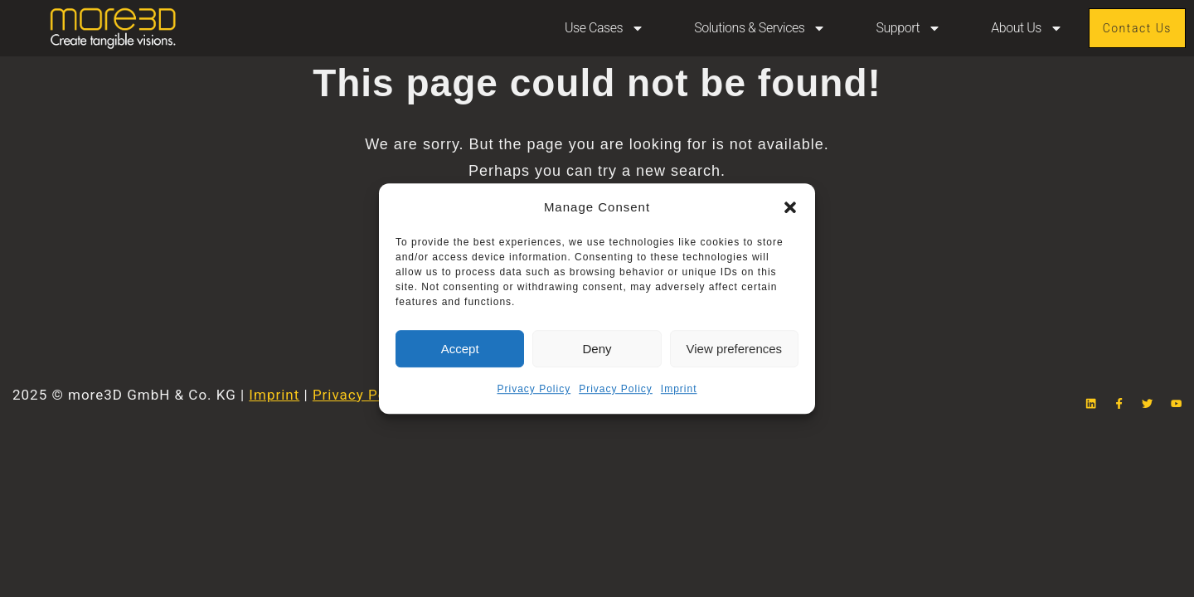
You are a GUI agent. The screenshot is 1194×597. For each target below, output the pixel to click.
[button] (790, 207)
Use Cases (604, 28)
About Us (1027, 28)
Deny (596, 349)
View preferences (735, 349)
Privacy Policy (533, 389)
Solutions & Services (760, 28)
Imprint (679, 389)
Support (908, 28)
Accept (460, 349)
